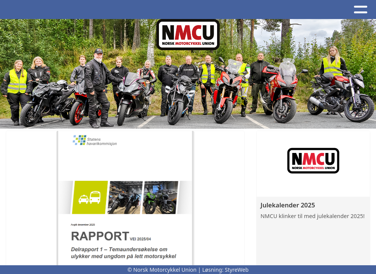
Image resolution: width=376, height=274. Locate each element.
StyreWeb (237, 269)
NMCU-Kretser (279, 9)
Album (89, 9)
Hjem (21, 9)
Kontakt (223, 9)
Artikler (54, 9)
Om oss (178, 9)
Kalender (130, 9)
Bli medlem (339, 9)
